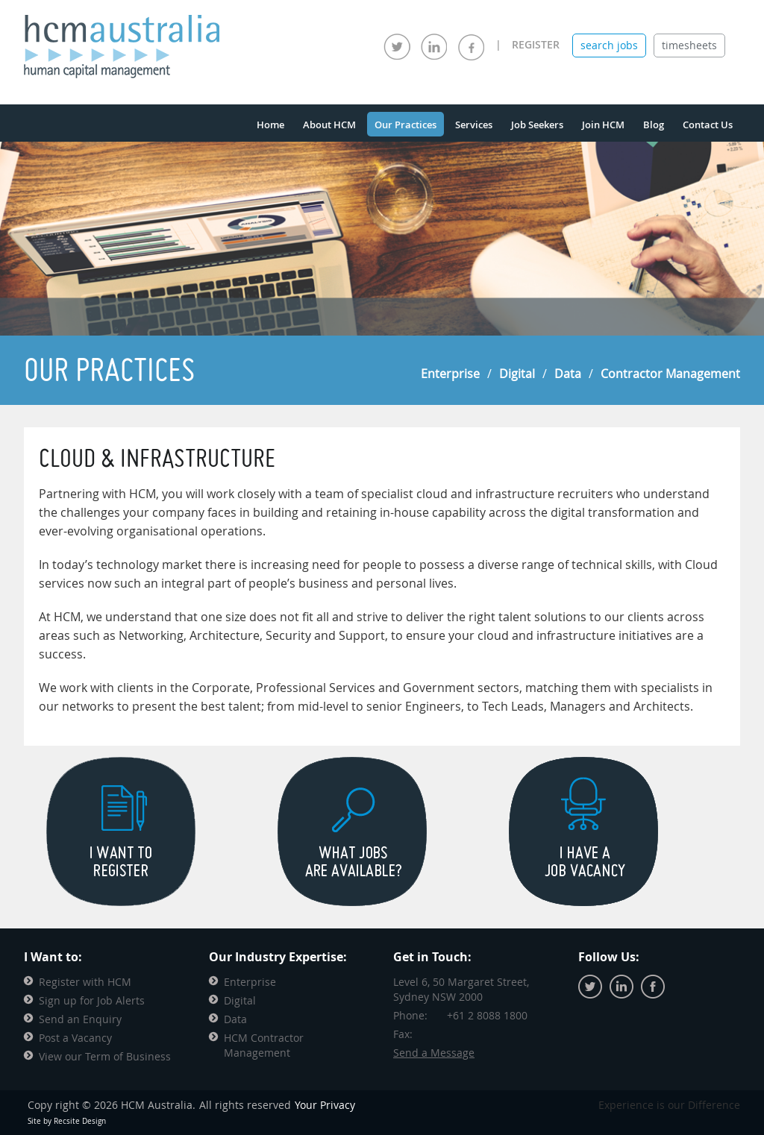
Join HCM (603, 124)
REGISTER (536, 44)
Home (270, 124)
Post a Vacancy (75, 1038)
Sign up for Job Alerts (92, 1000)
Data (567, 373)
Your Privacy (325, 1105)
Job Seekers (537, 124)
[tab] (609, 45)
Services (473, 124)
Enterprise (450, 373)
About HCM (329, 124)
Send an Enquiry (80, 1019)
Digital (517, 373)
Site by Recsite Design (67, 1121)
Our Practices (405, 124)
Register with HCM (85, 982)
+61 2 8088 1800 (487, 1015)
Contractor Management (670, 373)
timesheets (689, 45)
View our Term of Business (105, 1056)
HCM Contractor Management (264, 1045)
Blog (653, 124)
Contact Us (708, 124)
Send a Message (434, 1053)
